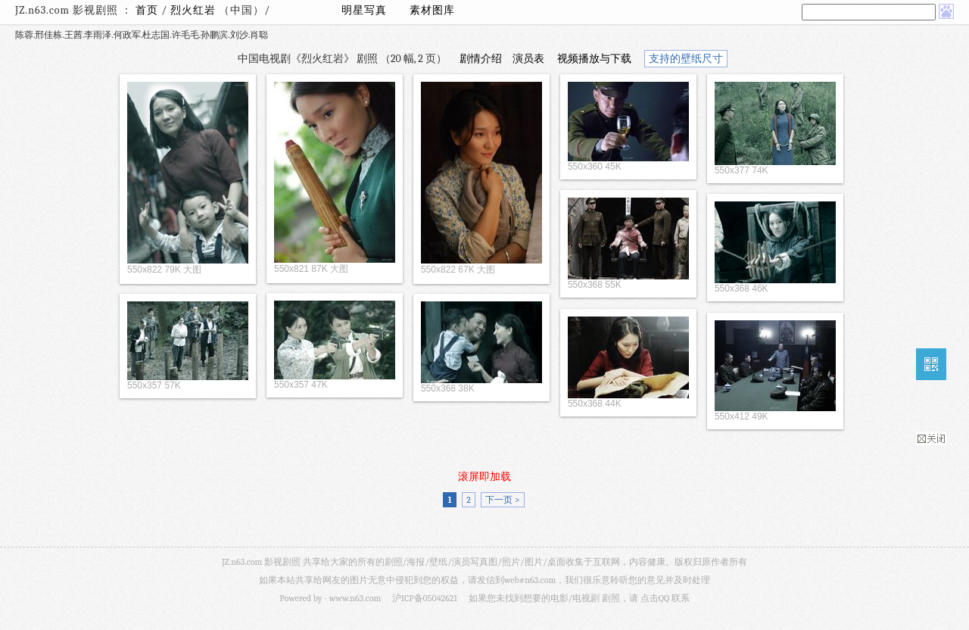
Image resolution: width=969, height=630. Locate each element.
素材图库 (432, 10)
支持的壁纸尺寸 (686, 58)
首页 (147, 10)
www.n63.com (355, 598)
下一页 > (502, 499)
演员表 (528, 58)
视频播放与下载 (594, 58)
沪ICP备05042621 (424, 598)
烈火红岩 (194, 10)
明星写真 (364, 10)
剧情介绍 (481, 58)
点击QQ (654, 598)
